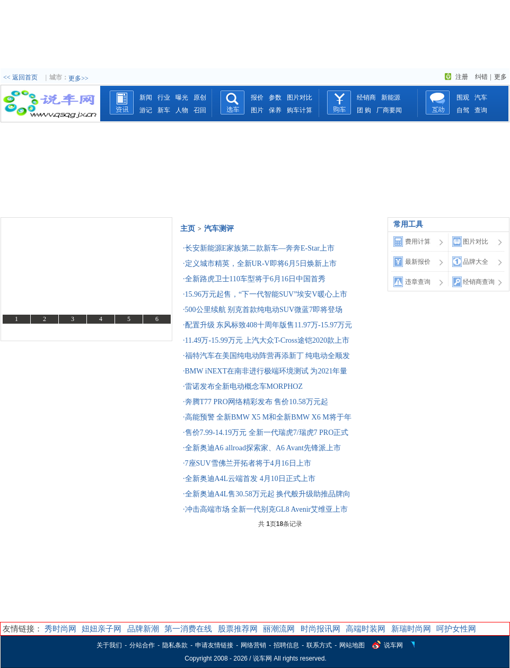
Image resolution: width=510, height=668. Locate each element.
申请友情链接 (214, 645)
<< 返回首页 (20, 77)
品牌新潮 (143, 629)
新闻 (145, 97)
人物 (181, 110)
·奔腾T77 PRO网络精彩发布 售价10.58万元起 (255, 402)
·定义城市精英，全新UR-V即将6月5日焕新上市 (260, 264)
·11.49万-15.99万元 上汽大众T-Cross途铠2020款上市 (266, 340)
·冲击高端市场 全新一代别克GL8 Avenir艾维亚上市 (265, 509)
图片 (257, 110)
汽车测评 (219, 229)
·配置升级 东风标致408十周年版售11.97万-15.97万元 (267, 325)
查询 (480, 110)
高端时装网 (365, 629)
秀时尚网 (60, 629)
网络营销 (253, 645)
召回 (200, 110)
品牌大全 (475, 261)
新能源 (390, 97)
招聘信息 (286, 645)
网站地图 (352, 645)
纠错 (481, 77)
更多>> (78, 78)
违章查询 (417, 282)
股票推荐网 (238, 629)
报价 (257, 97)
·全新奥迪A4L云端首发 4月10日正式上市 (249, 479)
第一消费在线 (188, 629)
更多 (500, 77)
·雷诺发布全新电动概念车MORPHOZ (243, 386)
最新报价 (417, 261)
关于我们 (109, 645)
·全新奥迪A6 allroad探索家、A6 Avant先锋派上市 (262, 448)
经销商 (366, 97)
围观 (462, 97)
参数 (275, 97)
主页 (187, 229)
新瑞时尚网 (411, 629)
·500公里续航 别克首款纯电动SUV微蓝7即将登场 (262, 310)
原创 (200, 97)
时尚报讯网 (320, 629)
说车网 (393, 645)
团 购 (364, 110)
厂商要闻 (389, 110)
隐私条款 (175, 645)
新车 (163, 110)
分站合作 (142, 645)
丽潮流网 (279, 629)
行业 (163, 97)
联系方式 (319, 645)
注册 (461, 77)
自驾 (462, 110)
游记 (145, 110)
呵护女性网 (456, 629)
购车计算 (299, 110)
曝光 (181, 97)
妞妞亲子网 (101, 629)
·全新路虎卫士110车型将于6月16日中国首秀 (254, 279)
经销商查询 (479, 282)
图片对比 (299, 97)
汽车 (480, 97)
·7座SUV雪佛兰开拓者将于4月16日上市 (247, 463)
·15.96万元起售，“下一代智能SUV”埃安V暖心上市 (265, 294)
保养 (275, 110)
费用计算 (417, 241)
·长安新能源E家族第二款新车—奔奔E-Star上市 (259, 248)
